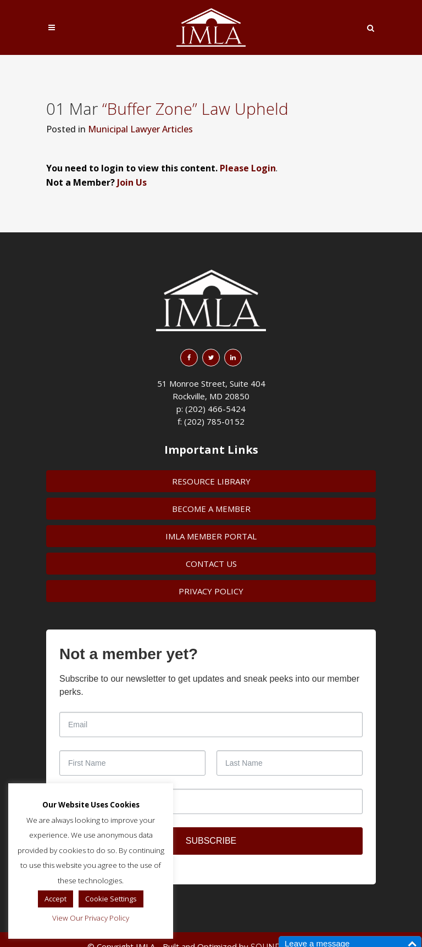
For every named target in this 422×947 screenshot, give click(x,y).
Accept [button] (55, 899)
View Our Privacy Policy (90, 918)
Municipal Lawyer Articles (140, 129)
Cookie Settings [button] (111, 899)
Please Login (248, 168)
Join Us (132, 182)
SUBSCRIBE (211, 840)
